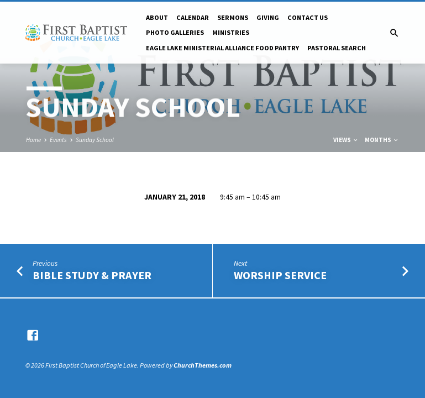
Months (382, 140)
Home (33, 140)
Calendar (192, 17)
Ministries (230, 32)
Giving (267, 17)
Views (346, 140)
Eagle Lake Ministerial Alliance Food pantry (222, 48)
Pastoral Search (336, 48)
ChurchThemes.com (203, 365)
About (157, 17)
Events (58, 140)
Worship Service (280, 275)
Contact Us (307, 17)
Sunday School (95, 140)
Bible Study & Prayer (92, 275)
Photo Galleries (175, 32)
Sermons (232, 17)
